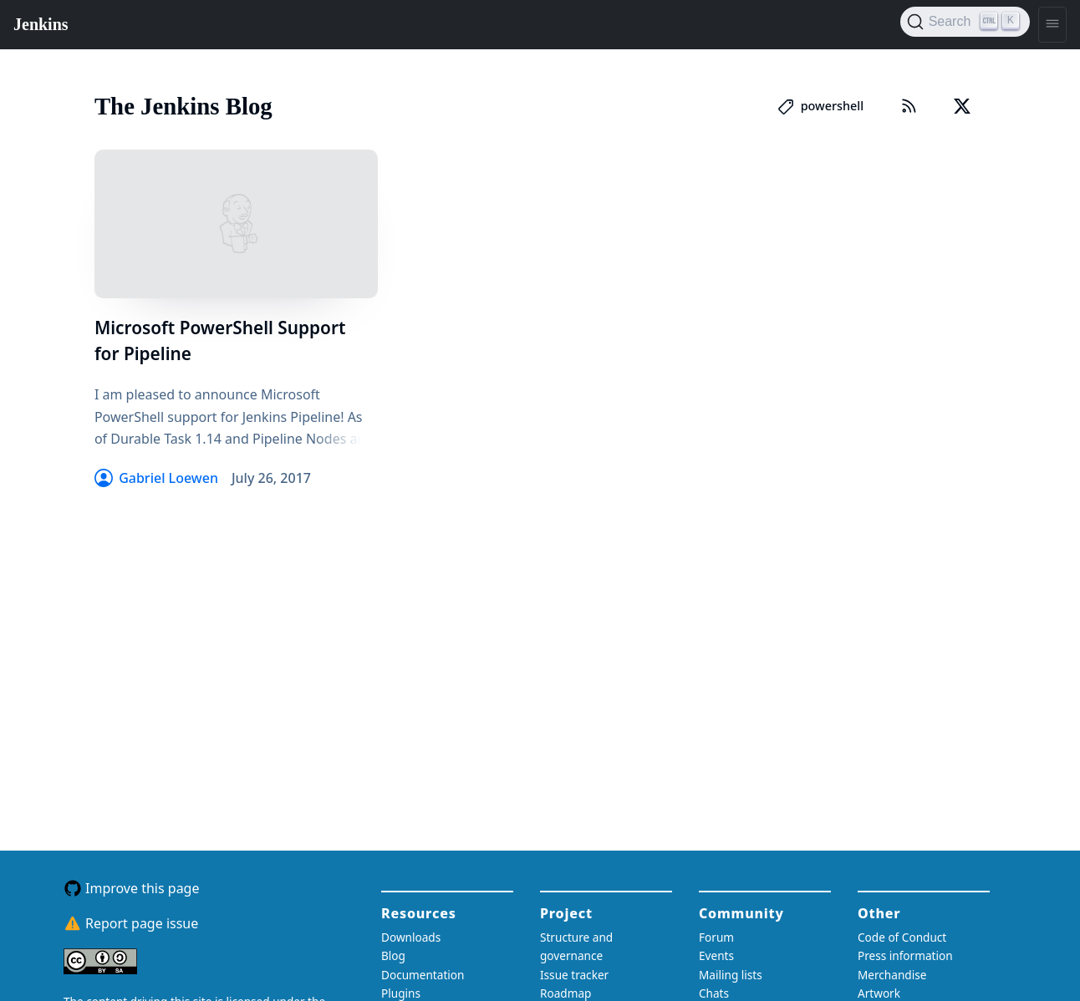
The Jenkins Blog (183, 106)
